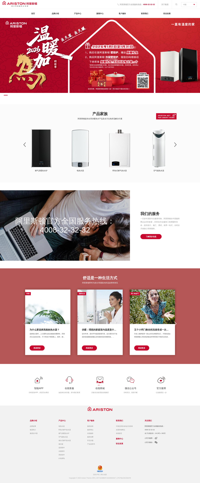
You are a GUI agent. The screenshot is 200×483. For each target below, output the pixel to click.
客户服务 (122, 14)
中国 (184, 4)
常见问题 (90, 440)
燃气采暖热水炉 (64, 433)
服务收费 (90, 437)
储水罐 (61, 444)
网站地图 (104, 474)
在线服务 (90, 433)
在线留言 (119, 433)
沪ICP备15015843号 (124, 478)
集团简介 (33, 430)
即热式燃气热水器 (65, 430)
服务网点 (90, 430)
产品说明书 (91, 444)
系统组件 (62, 455)
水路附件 (62, 451)
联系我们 (144, 14)
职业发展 (167, 14)
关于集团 (164, 4)
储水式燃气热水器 (65, 440)
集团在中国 (34, 433)
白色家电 (62, 458)
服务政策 (90, 426)
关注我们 (148, 421)
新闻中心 (100, 14)
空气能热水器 (63, 437)
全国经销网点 (120, 430)
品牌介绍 (55, 14)
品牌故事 (33, 426)
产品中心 (77, 14)
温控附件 (62, 448)
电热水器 (62, 426)
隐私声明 (96, 474)
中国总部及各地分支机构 (124, 426)
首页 (33, 14)
